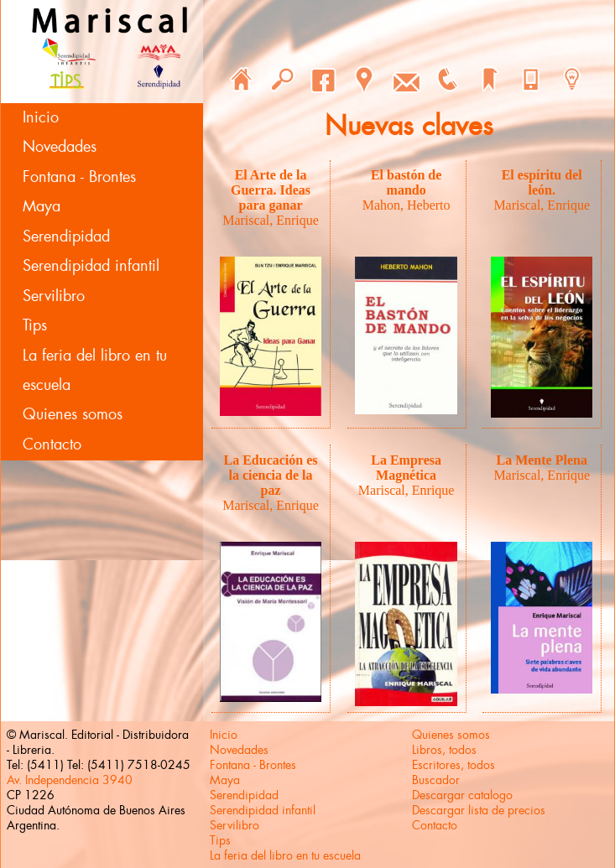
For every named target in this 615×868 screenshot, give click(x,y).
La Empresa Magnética (406, 467)
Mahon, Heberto (406, 205)
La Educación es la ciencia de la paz (271, 475)
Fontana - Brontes (79, 177)
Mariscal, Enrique (270, 220)
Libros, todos (444, 749)
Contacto (52, 444)
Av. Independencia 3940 (70, 779)
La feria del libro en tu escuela (95, 370)
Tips (35, 325)
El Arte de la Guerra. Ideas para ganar (270, 190)
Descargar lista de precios (478, 810)
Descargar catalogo (462, 795)
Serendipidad (66, 236)
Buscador (436, 779)
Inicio (41, 117)
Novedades (59, 147)
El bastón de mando (406, 182)
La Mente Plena (541, 460)
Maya (41, 206)
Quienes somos (72, 414)
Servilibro (54, 296)
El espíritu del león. (542, 182)
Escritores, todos (453, 764)
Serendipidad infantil (91, 266)
